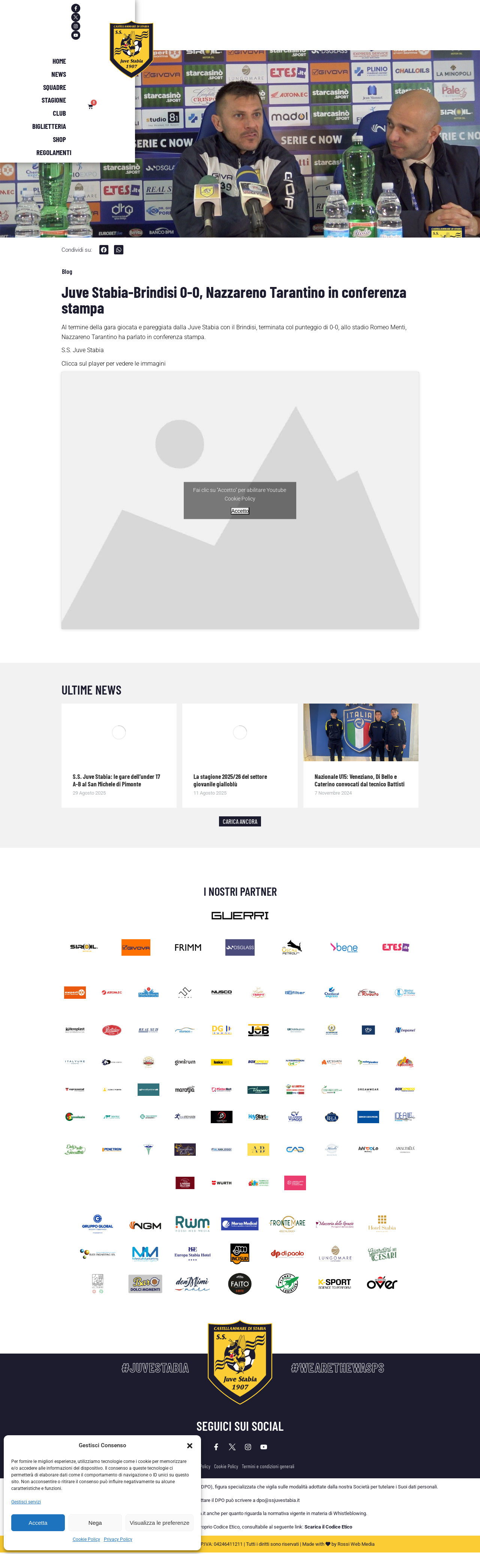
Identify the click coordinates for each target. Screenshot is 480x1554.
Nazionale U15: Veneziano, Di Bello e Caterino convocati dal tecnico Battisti (360, 781)
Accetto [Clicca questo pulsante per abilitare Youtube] (240, 512)
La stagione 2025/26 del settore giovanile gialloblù (230, 781)
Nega (95, 1523)
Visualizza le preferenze (159, 1523)
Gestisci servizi (26, 1502)
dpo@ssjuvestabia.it (278, 1505)
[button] (190, 1445)
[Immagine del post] (119, 734)
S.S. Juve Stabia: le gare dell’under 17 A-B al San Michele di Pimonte (116, 781)
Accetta (37, 1523)
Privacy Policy (118, 1539)
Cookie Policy (86, 1539)
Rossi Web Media (356, 1549)
